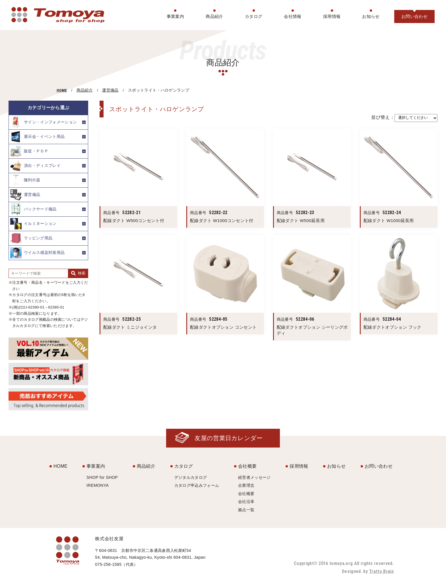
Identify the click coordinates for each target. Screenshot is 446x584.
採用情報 (331, 16)
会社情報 (292, 16)
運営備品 (110, 90)
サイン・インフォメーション (43, 122)
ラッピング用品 (31, 238)
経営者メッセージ (254, 477)
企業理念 (246, 485)
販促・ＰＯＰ (29, 151)
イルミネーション (33, 223)
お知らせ (370, 16)
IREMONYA (97, 485)
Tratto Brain (381, 571)
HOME (62, 90)
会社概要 (247, 466)
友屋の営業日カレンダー (229, 438)
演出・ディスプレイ (35, 165)
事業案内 (175, 16)
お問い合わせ (414, 16)
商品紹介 (214, 16)
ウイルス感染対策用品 (37, 252)
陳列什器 (25, 180)
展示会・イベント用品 (37, 136)
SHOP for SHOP (102, 477)
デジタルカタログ (190, 477)
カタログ (253, 16)
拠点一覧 (246, 510)
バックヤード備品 (33, 209)
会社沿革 (246, 501)
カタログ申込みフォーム (196, 485)
